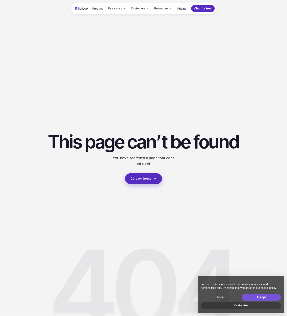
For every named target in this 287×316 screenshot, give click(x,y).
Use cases (117, 8)
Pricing (182, 8)
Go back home (143, 178)
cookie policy (268, 287)
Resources (163, 8)
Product (97, 8)
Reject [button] (220, 297)
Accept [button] (261, 297)
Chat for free (203, 8)
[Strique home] (81, 8)
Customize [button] (241, 305)
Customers (140, 8)
